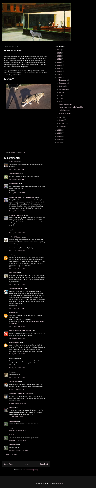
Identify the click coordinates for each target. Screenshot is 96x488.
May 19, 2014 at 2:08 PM (17, 338)
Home (26, 464)
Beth (10, 372)
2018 (59, 65)
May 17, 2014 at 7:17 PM (17, 284)
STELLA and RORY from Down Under (21, 197)
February (62, 123)
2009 (59, 142)
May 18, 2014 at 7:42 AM (17, 308)
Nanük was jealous (65, 104)
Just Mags (12, 255)
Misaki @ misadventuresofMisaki (20, 330)
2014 (59, 77)
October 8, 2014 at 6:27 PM (17, 430)
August (61, 92)
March (61, 120)
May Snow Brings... (65, 113)
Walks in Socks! (64, 110)
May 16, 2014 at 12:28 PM (17, 193)
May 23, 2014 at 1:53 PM (17, 377)
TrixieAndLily (13, 273)
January (62, 126)
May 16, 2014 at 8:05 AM (17, 169)
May (61, 101)
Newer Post (8, 464)
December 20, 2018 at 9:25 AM (18, 450)
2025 (59, 50)
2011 (59, 136)
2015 (59, 74)
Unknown (12, 312)
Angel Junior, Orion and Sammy (20, 393)
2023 (59, 56)
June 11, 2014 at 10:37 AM (17, 403)
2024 (59, 53)
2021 (59, 59)
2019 (59, 62)
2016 (59, 71)
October (62, 86)
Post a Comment (11, 454)
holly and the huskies (16, 288)
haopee (11, 407)
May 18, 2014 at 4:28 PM (17, 326)
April (61, 117)
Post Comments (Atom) (30, 470)
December (63, 80)
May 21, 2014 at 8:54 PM (17, 368)
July (60, 95)
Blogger (60, 483)
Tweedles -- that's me (16, 215)
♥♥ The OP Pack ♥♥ (15, 237)
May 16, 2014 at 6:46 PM (17, 250)
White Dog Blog (14, 342)
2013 (59, 130)
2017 (59, 68)
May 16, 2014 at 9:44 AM (17, 179)
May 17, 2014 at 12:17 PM (17, 268)
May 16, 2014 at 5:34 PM (17, 233)
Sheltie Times (13, 162)
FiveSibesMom (14, 382)
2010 (59, 139)
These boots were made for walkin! (71, 107)
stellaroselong (13, 183)
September (63, 89)
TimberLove (13, 421)
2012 (59, 133)
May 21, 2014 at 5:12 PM (17, 354)
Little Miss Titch (14, 173)
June (61, 98)
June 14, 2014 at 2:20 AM (17, 417)
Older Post (44, 464)
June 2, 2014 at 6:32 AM (16, 389)
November (63, 83)
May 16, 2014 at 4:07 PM (17, 211)
